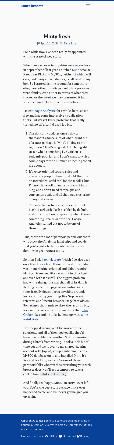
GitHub (53, 436)
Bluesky (85, 436)
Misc (74, 43)
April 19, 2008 (49, 43)
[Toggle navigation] (88, 5)
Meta (67, 43)
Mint (75, 70)
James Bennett (32, 5)
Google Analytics (44, 111)
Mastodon (69, 436)
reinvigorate (52, 260)
